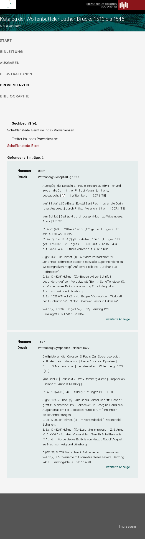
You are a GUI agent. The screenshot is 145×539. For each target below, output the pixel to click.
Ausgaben (10, 62)
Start (6, 40)
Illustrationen (16, 74)
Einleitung (11, 51)
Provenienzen (14, 85)
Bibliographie (14, 96)
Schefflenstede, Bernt (23, 146)
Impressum (127, 526)
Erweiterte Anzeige (117, 319)
